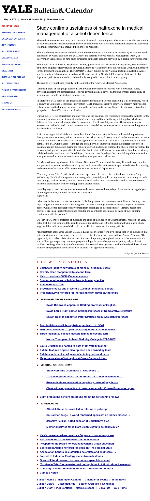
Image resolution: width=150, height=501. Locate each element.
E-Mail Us (104, 487)
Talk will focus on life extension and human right (69, 439)
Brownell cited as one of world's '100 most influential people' (77, 288)
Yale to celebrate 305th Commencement (64, 276)
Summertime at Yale (52, 284)
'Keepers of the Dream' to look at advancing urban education (77, 443)
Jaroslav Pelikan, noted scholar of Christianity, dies (77, 420)
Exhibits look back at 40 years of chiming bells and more (74, 354)
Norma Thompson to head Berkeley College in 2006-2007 (80, 339)
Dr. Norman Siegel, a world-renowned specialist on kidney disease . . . (88, 415)
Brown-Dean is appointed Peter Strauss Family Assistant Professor (87, 316)
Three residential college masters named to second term (74, 333)
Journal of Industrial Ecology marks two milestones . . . (73, 456)
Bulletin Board (45, 483)
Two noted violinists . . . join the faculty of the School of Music (77, 329)
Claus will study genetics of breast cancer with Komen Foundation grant (90, 388)
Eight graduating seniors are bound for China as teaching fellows (79, 396)
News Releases (85, 487)
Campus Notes (49, 472)
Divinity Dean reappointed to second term (65, 272)
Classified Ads (66, 483)
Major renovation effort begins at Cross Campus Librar (73, 358)
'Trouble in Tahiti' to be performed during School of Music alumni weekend (85, 464)
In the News (119, 479)
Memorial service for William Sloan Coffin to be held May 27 (82, 426)
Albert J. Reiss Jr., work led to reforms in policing (76, 409)
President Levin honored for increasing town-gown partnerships (79, 292)
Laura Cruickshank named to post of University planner (73, 345)
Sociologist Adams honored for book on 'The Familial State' (76, 447)
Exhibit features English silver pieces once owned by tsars (75, 350)
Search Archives (89, 483)
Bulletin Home (45, 479)
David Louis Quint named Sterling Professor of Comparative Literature (89, 310)
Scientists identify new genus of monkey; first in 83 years (75, 267)
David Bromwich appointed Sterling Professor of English (80, 305)
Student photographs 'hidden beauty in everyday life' (72, 280)
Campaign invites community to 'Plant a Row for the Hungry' (76, 468)
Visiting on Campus (69, 479)
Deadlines (108, 483)
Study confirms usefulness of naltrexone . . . (73, 370)
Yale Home (120, 487)
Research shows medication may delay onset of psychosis (82, 382)
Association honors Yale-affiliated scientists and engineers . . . (78, 451)
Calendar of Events (96, 479)
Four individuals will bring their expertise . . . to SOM (72, 325)
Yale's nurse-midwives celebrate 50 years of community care (77, 435)
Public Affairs (64, 487)
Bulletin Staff (44, 487)
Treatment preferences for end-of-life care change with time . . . (84, 376)
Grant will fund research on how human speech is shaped (75, 460)
